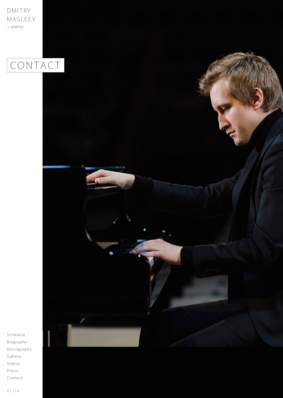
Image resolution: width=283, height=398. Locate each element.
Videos (13, 363)
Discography (19, 349)
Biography (17, 341)
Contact (15, 377)
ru (17, 390)
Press (13, 370)
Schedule (16, 334)
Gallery (14, 356)
